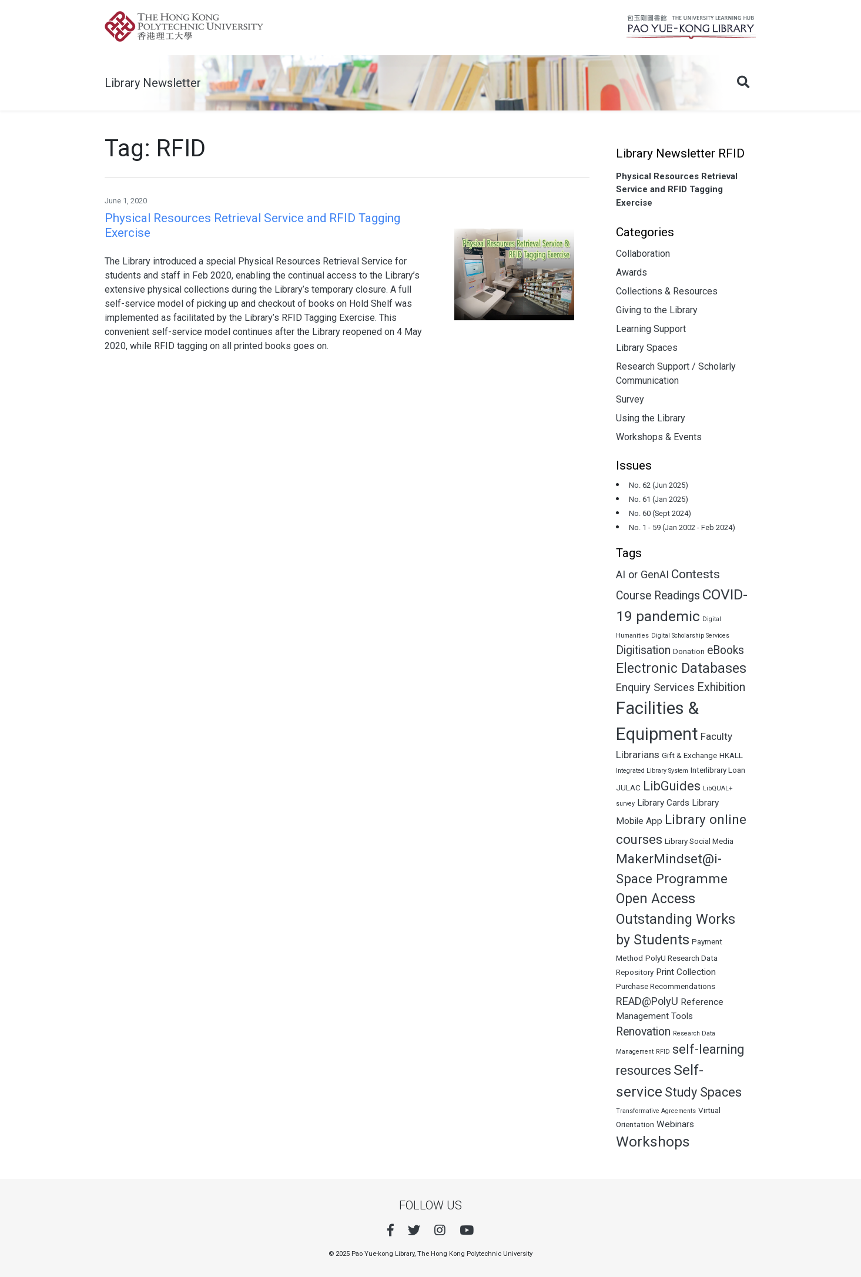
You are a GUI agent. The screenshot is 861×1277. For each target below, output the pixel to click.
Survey (630, 399)
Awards (631, 272)
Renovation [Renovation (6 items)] (643, 1031)
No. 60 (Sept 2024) (660, 513)
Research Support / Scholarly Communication (676, 373)
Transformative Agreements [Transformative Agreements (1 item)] (656, 1111)
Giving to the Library (657, 310)
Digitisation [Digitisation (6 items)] (643, 650)
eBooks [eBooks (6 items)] (725, 650)
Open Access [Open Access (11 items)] (655, 899)
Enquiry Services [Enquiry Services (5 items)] (655, 687)
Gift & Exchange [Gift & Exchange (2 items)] (689, 755)
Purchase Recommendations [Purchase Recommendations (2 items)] (665, 986)
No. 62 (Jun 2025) (658, 485)
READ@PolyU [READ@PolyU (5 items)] (647, 1001)
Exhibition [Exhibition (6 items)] (721, 687)
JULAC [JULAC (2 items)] (628, 787)
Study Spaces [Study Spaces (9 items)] (703, 1092)
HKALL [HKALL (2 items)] (731, 755)
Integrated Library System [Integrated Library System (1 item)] (652, 771)
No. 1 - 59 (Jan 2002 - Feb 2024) (682, 527)
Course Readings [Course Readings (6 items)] (658, 595)
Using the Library (650, 418)
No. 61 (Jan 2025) (658, 499)
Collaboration (643, 253)
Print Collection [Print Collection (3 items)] (686, 972)
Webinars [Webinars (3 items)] (675, 1124)
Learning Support (651, 328)
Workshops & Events (659, 437)
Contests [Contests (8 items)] (695, 574)
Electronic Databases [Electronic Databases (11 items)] (681, 668)
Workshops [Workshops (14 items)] (653, 1141)
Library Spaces (647, 347)
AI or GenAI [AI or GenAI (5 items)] (642, 574)
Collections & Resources (667, 291)
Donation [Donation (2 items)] (689, 651)
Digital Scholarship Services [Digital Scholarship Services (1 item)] (690, 635)
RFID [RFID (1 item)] (663, 1051)
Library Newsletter (153, 83)
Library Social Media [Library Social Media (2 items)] (699, 841)
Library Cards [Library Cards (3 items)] (663, 802)
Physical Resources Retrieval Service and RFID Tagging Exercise (677, 189)
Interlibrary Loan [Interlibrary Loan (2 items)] (718, 770)
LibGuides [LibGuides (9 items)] (672, 786)
